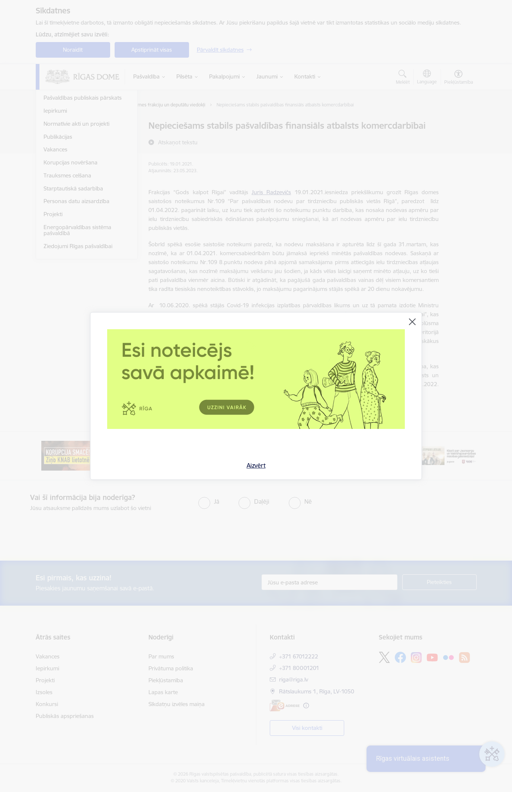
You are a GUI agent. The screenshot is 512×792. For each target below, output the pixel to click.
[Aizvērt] (412, 321)
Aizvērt (256, 465)
